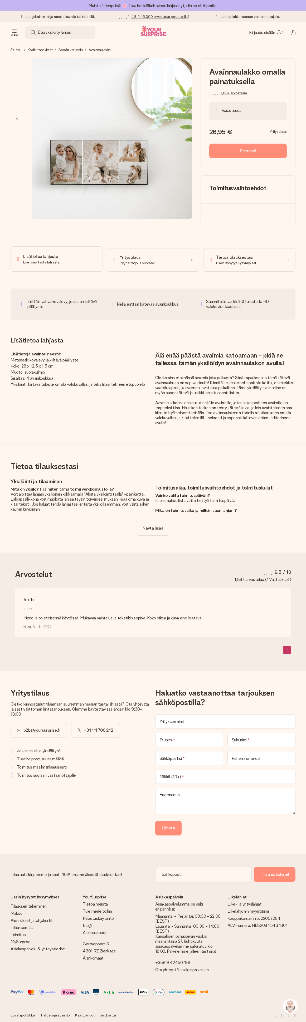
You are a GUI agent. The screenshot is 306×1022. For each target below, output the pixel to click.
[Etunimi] (189, 738)
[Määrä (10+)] (225, 775)
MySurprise (21, 939)
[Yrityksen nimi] (225, 719)
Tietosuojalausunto (55, 1013)
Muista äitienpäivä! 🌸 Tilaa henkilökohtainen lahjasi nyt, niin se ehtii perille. (152, 5)
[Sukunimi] (261, 738)
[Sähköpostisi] (189, 756)
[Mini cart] (290, 32)
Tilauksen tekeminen (29, 904)
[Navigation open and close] (14, 32)
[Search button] (33, 32)
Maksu (16, 911)
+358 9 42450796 (172, 960)
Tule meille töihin (97, 909)
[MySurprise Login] (266, 32)
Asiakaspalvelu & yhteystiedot (38, 947)
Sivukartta (108, 1013)
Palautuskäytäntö (98, 916)
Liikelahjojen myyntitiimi (248, 909)
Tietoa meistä (95, 902)
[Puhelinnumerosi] (261, 756)
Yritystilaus (278, 131)
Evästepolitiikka (23, 1013)
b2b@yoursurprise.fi (41, 728)
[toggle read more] (153, 526)
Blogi (87, 923)
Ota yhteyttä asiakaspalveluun (182, 967)
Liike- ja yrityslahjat (244, 902)
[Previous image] (17, 117)
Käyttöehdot (85, 1013)
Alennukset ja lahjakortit (32, 918)
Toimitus (18, 932)
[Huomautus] (225, 799)
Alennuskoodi (94, 930)
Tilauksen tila (22, 925)
